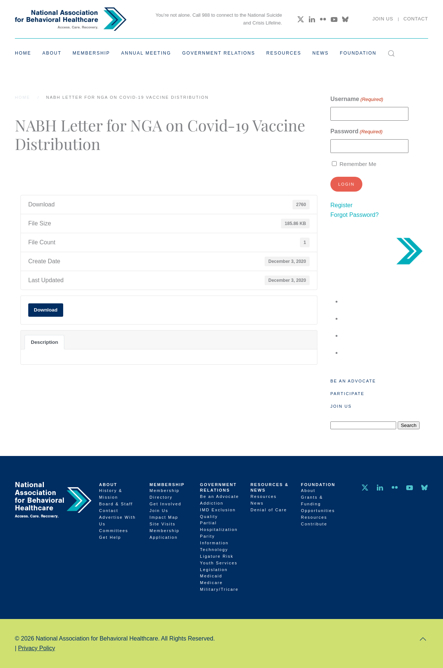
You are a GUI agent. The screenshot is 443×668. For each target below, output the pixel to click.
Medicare (211, 582)
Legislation (214, 569)
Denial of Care (268, 510)
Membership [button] (91, 53)
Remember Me (357, 164)
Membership (167, 484)
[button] (391, 53)
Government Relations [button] (218, 53)
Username (356, 99)
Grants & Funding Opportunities (318, 504)
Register (341, 205)
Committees (113, 530)
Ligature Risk (216, 556)
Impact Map (163, 517)
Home (23, 53)
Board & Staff (116, 504)
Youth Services (218, 563)
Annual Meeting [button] (146, 53)
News (321, 53)
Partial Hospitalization (219, 526)
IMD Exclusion (218, 510)
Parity (207, 536)
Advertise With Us (117, 520)
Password (356, 132)
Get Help (110, 537)
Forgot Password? (354, 215)
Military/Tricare (219, 589)
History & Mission (110, 493)
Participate (347, 393)
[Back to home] (70, 19)
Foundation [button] (358, 53)
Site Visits (162, 524)
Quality (209, 516)
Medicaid (211, 576)
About (108, 484)
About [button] (51, 53)
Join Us (382, 19)
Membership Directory (164, 493)
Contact (415, 19)
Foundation (318, 484)
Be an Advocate (353, 381)
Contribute (314, 524)
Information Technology (214, 546)
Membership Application (164, 534)
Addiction (211, 503)
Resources (263, 496)
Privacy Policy (36, 648)
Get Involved (165, 504)
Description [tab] (44, 342)
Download (46, 310)
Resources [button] (283, 53)
